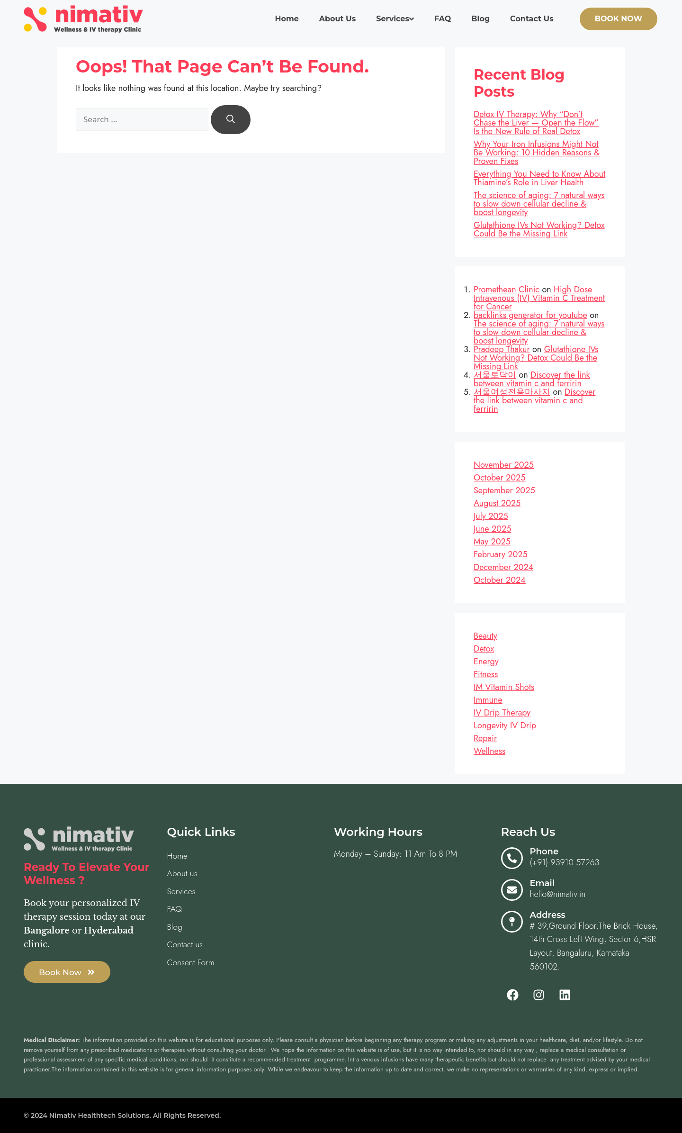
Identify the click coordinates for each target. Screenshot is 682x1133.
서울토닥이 (495, 375)
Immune (488, 700)
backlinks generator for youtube (530, 315)
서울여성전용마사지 (512, 392)
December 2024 (503, 567)
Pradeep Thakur (502, 349)
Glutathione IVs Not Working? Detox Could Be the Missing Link (539, 229)
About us (337, 18)
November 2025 (504, 465)
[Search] (231, 119)
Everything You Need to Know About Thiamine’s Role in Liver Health (539, 178)
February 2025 (501, 554)
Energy (486, 661)
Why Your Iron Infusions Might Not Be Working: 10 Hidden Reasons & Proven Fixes (537, 152)
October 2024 (500, 580)
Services (395, 18)
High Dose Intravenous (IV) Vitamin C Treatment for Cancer (539, 298)
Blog (480, 18)
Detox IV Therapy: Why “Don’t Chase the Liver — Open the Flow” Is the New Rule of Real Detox (536, 122)
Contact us (532, 18)
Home (286, 18)
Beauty (485, 636)
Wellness (489, 751)
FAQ (442, 18)
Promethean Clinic (506, 289)
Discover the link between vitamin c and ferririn (532, 379)
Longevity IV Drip (505, 725)
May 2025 (492, 541)
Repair (485, 738)
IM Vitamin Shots (504, 687)
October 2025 (500, 477)
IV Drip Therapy (502, 713)
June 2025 (492, 529)
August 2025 (497, 503)
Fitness (486, 674)
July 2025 (491, 516)
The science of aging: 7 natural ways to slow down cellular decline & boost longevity (539, 203)
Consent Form (191, 964)
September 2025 (504, 490)
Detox (484, 649)
